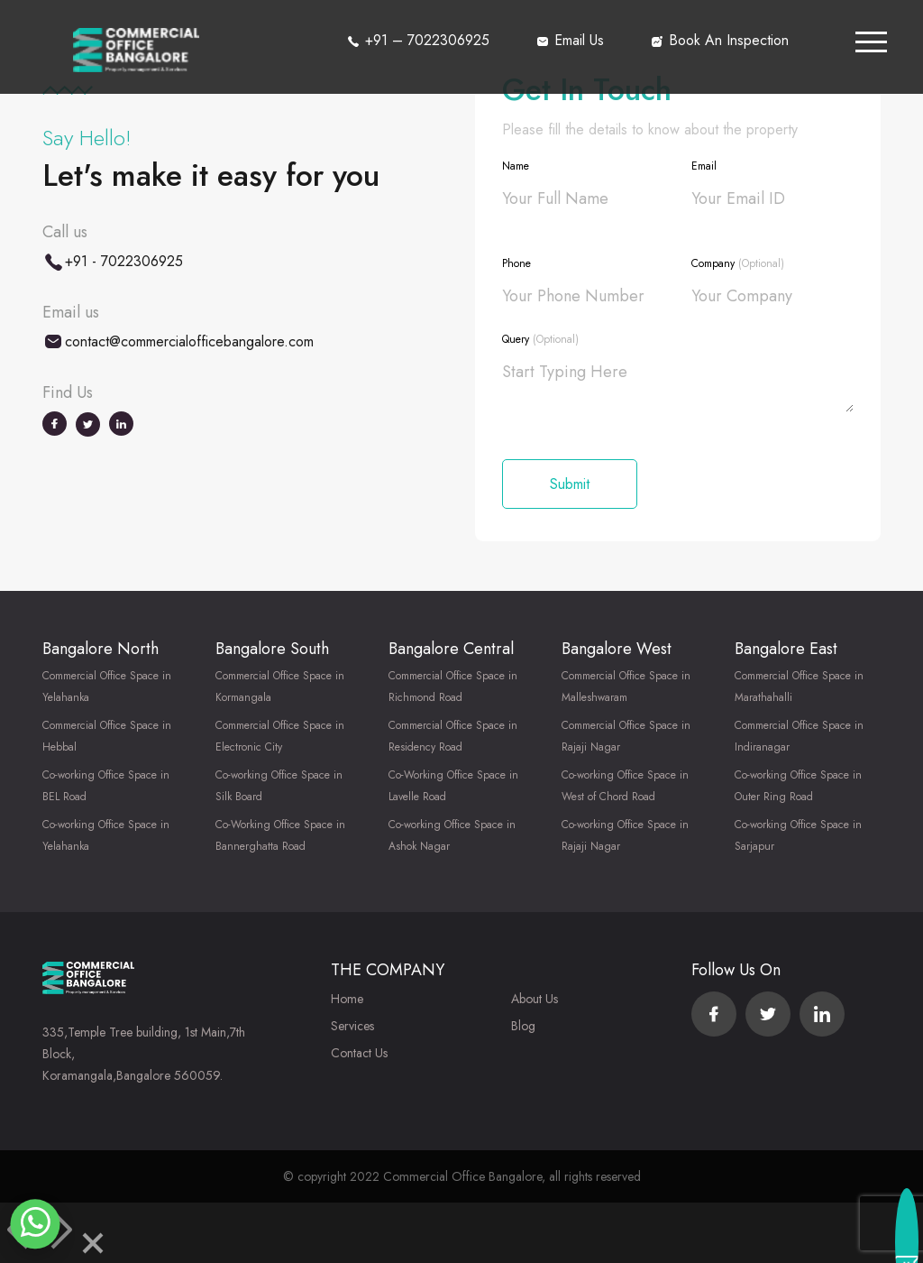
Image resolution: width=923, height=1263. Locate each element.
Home (347, 999)
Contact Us (359, 1053)
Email (704, 166)
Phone (516, 263)
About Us (534, 999)
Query (540, 339)
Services (352, 1026)
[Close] (92, 1246)
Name (515, 166)
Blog (523, 1026)
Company (737, 263)
